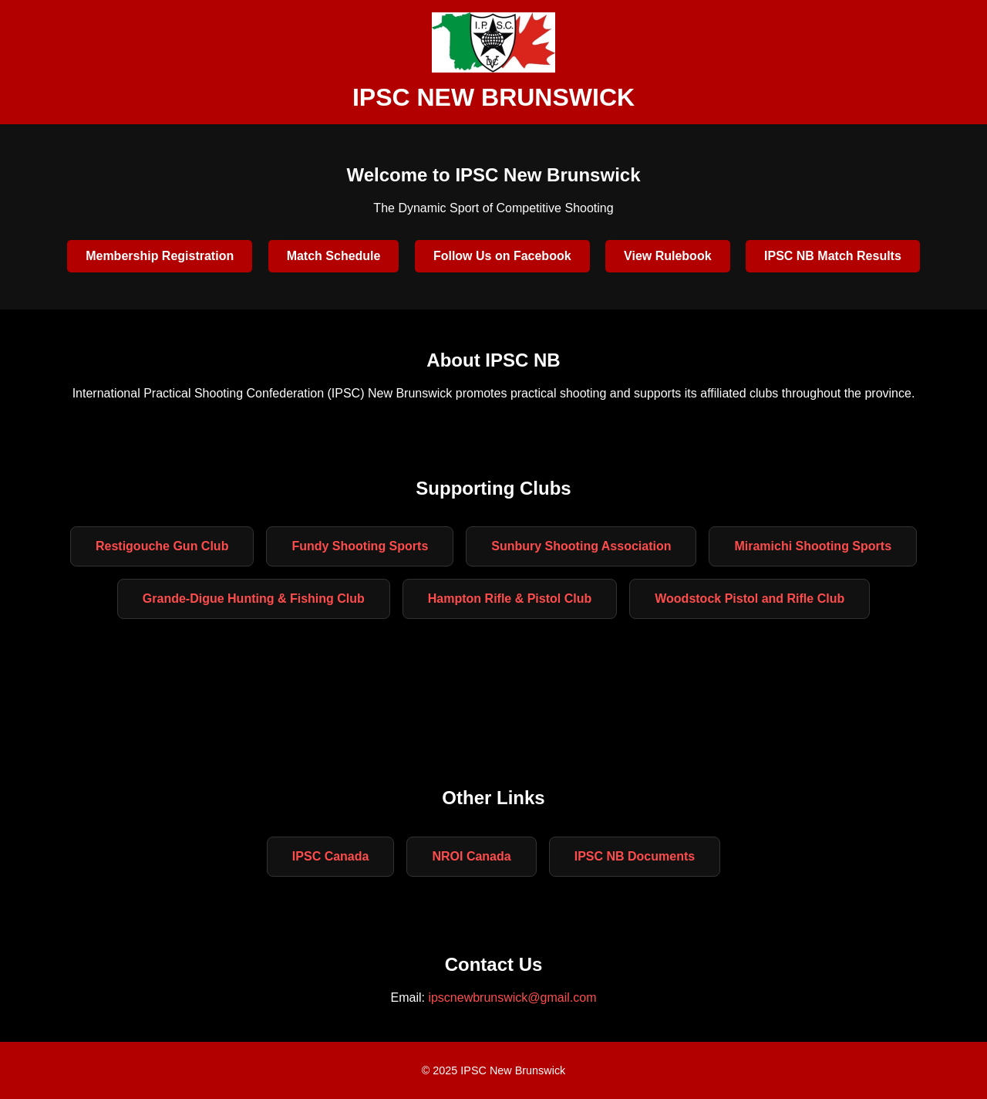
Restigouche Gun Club (162, 546)
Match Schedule (334, 255)
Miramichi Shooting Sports (812, 546)
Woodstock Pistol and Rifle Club (749, 598)
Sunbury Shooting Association (581, 546)
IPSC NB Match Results (832, 255)
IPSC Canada (330, 856)
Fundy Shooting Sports (359, 546)
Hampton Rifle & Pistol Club (509, 598)
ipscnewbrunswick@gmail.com (512, 997)
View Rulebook (668, 255)
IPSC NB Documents (634, 856)
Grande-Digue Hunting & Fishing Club (254, 598)
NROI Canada (471, 856)
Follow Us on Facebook (502, 255)
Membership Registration (160, 255)
